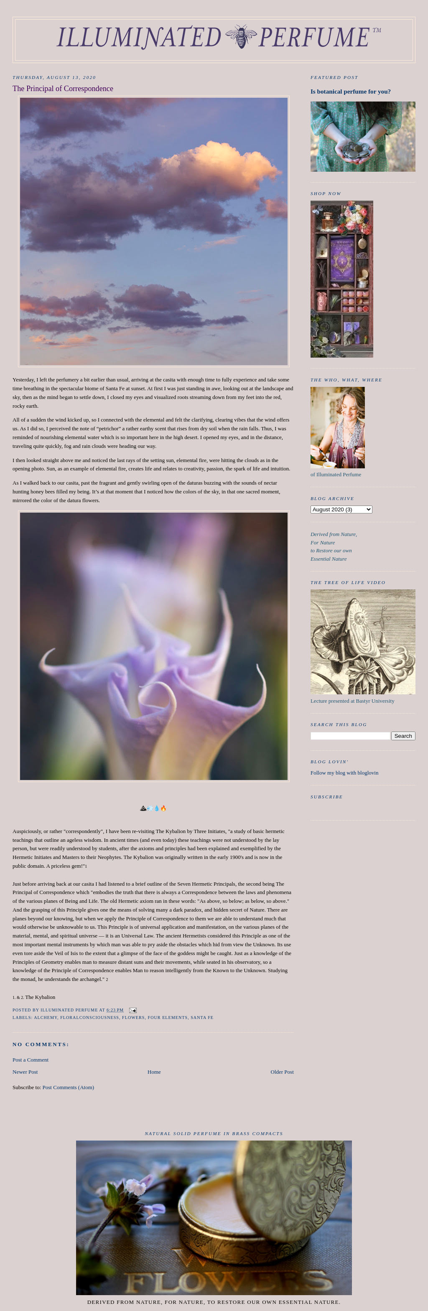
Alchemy (45, 1017)
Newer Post (25, 1072)
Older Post (282, 1072)
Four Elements (168, 1017)
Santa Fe (202, 1017)
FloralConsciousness (89, 1017)
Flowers (133, 1017)
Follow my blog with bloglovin (345, 773)
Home (154, 1072)
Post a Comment (30, 1060)
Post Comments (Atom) (68, 1087)
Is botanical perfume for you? (351, 91)
